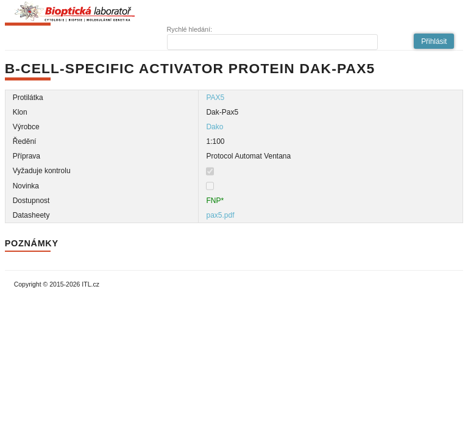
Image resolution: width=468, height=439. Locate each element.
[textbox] (272, 42)
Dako (214, 127)
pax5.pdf (220, 215)
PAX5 (215, 97)
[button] (434, 41)
